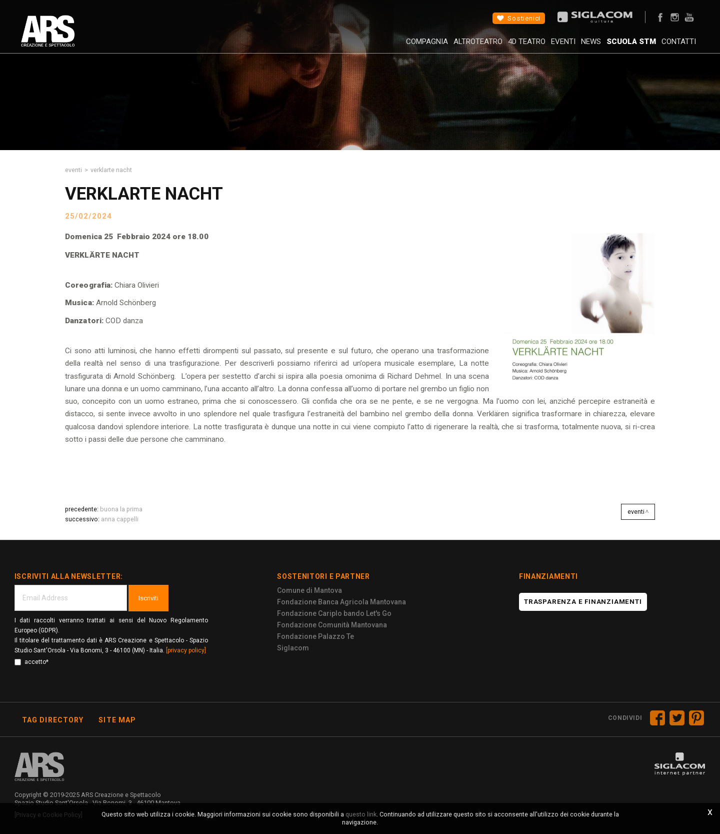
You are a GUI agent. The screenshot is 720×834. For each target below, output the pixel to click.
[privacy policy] (186, 650)
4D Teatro (489, 47)
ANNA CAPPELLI (119, 519)
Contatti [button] (671, 47)
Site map (117, 720)
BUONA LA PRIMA (121, 509)
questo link (361, 814)
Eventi (533, 47)
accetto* (31, 661)
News (568, 47)
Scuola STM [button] (616, 47)
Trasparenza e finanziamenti (583, 601)
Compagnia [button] (375, 47)
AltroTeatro (433, 47)
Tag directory (53, 720)
